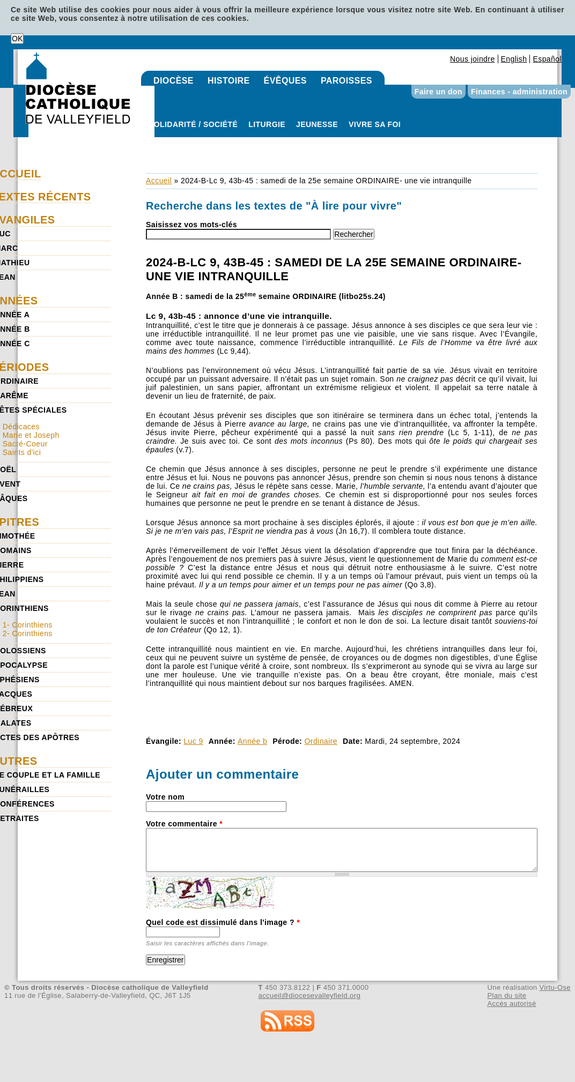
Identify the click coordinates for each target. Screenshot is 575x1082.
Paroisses (346, 80)
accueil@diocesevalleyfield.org (310, 995)
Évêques (285, 80)
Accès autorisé (511, 1003)
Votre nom (165, 797)
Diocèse (173, 80)
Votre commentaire (184, 823)
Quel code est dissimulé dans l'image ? (223, 922)
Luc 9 (193, 741)
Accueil (159, 180)
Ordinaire (321, 741)
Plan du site (506, 995)
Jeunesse (317, 124)
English (514, 59)
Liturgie (266, 124)
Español (547, 59)
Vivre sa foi (375, 124)
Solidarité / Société (193, 124)
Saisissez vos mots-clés (191, 224)
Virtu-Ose (555, 987)
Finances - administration (519, 91)
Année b (252, 741)
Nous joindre (472, 59)
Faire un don (438, 91)
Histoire (229, 80)
